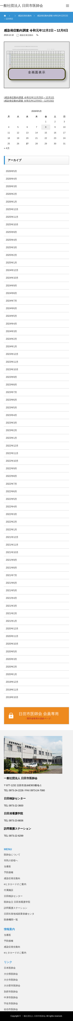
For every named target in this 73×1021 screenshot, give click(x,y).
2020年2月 (11, 666)
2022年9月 (11, 468)
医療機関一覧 (11, 919)
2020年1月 (11, 674)
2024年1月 (11, 346)
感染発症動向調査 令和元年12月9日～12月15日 (29, 100)
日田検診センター (13, 896)
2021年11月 (12, 544)
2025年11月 (12, 217)
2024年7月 (11, 300)
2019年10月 (12, 697)
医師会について (12, 854)
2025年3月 (11, 247)
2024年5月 (11, 316)
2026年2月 (11, 194)
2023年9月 (11, 377)
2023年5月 (11, 407)
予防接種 (8, 872)
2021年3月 (11, 605)
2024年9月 (11, 285)
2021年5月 (11, 590)
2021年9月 (11, 560)
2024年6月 (11, 308)
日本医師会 (10, 968)
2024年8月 (11, 293)
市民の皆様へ (11, 860)
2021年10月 (12, 552)
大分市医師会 (11, 979)
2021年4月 (11, 598)
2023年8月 (11, 384)
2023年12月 (12, 354)
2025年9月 (11, 232)
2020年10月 (12, 643)
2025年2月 (11, 255)
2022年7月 (11, 483)
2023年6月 (11, 399)
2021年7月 (11, 575)
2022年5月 (11, 499)
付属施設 (8, 890)
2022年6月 (11, 491)
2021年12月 (12, 537)
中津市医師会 (11, 997)
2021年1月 (11, 621)
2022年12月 (12, 445)
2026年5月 (11, 171)
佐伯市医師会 (11, 1009)
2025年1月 (11, 262)
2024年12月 (12, 270)
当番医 (7, 866)
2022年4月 (11, 506)
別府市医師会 (11, 991)
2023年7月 (11, 392)
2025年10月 (12, 224)
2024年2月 (11, 339)
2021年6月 (11, 583)
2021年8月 (11, 567)
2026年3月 (11, 186)
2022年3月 (11, 514)
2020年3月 (11, 659)
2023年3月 (11, 422)
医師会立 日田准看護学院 (17, 902)
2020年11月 (12, 636)
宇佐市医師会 (11, 1003)
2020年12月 (12, 628)
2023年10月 (12, 369)
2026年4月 (11, 178)
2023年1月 (11, 438)
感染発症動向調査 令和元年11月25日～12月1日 (29, 97)
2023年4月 (11, 415)
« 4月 (7, 148)
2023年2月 (11, 430)
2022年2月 (11, 521)
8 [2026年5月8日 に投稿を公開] (45, 127)
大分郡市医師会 (12, 985)
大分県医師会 (11, 974)
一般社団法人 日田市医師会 (34, 1016)
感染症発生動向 (26, 35)
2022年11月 (12, 453)
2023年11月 (12, 362)
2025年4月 (11, 240)
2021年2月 (11, 613)
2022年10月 (12, 461)
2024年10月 (12, 277)
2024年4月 (11, 323)
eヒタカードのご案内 (15, 884)
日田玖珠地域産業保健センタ (19, 913)
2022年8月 (11, 476)
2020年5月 (11, 651)
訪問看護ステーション (15, 908)
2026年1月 (11, 201)
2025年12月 (12, 209)
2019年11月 (12, 689)
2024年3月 (11, 331)
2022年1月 (11, 529)
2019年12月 (12, 682)
